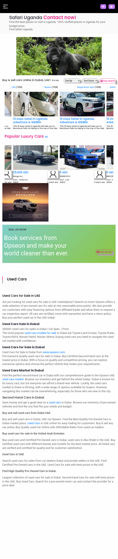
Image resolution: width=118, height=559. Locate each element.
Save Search (108, 81)
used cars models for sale (40, 333)
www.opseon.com (54, 352)
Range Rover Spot (89, 87)
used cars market (13, 379)
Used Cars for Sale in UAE (21, 295)
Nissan (51, 87)
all (46, 136)
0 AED (64, 172)
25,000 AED (20, 172)
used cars (55, 402)
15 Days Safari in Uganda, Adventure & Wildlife (30, 120)
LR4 (17, 87)
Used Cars (17, 279)
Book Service (104, 252)
